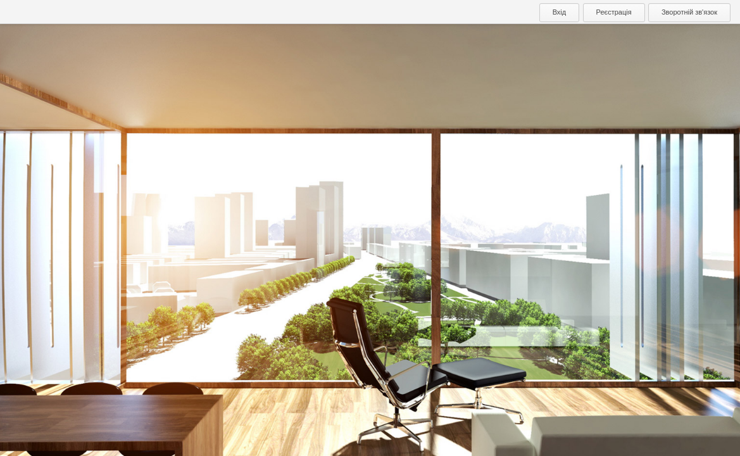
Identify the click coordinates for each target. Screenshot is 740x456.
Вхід (560, 12)
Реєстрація (614, 12)
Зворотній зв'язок (689, 12)
